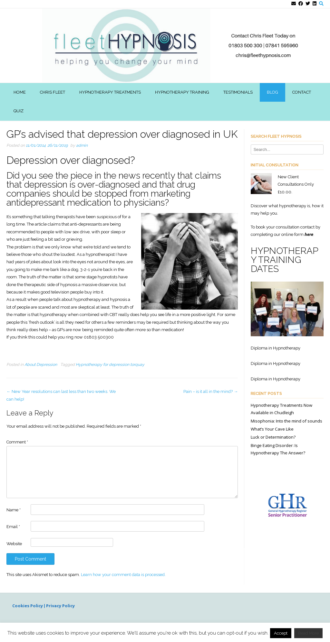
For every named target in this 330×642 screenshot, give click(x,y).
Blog (272, 92)
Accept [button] (280, 633)
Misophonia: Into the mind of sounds (286, 421)
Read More (308, 633)
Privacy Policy (61, 606)
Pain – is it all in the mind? (210, 391)
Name (13, 509)
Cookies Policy (28, 606)
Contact (301, 92)
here (309, 234)
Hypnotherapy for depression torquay (110, 364)
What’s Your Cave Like (272, 429)
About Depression (40, 364)
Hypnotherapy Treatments (110, 92)
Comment (17, 442)
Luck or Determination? (273, 437)
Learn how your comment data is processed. (123, 574)
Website (14, 543)
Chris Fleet (52, 92)
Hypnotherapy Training (182, 92)
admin (82, 145)
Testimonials (238, 92)
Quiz (19, 110)
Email (13, 526)
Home (20, 92)
